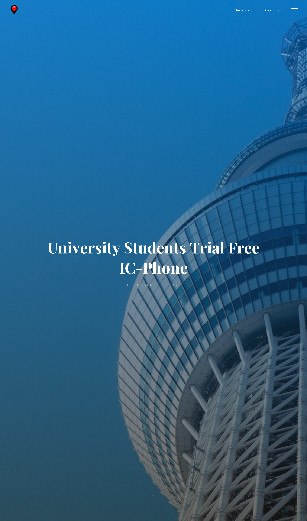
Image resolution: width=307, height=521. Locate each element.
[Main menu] (294, 10)
